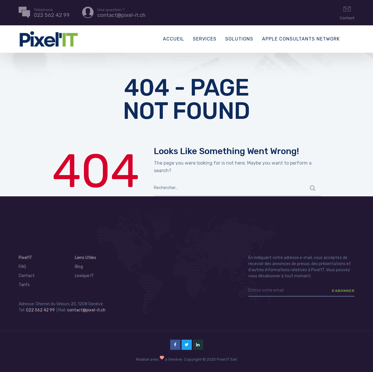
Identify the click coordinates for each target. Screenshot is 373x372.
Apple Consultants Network (301, 39)
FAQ (22, 266)
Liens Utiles (85, 257)
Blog (79, 266)
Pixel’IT (25, 257)
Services (205, 39)
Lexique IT (84, 275)
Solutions (239, 39)
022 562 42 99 (40, 310)
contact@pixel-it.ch (86, 310)
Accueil (173, 39)
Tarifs (24, 284)
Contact (347, 12)
